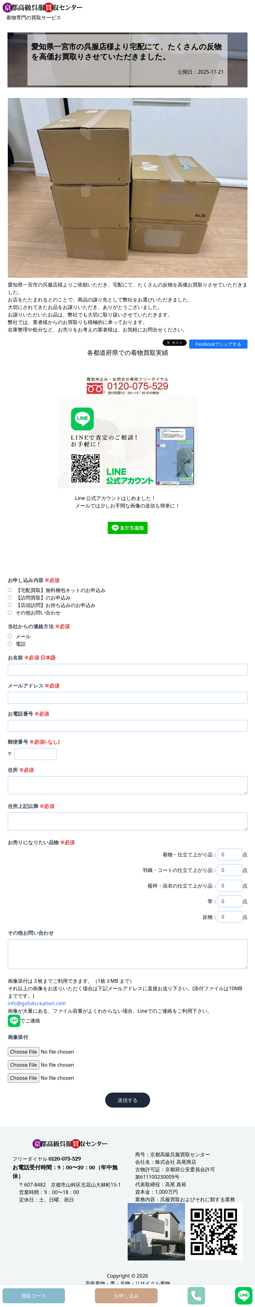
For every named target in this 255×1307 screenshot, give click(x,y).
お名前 (32, 657)
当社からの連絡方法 (39, 626)
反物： (210, 916)
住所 (21, 769)
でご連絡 (24, 1020)
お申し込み (126, 1295)
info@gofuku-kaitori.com (37, 1003)
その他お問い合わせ (31, 932)
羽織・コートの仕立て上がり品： (180, 870)
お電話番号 (28, 713)
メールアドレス (34, 685)
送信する (128, 1100)
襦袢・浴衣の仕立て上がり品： (183, 885)
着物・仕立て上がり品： (190, 854)
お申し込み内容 (34, 580)
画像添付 (18, 1037)
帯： (213, 901)
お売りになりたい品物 (41, 842)
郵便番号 (34, 741)
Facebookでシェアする (218, 344)
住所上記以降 (31, 806)
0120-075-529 (65, 1159)
